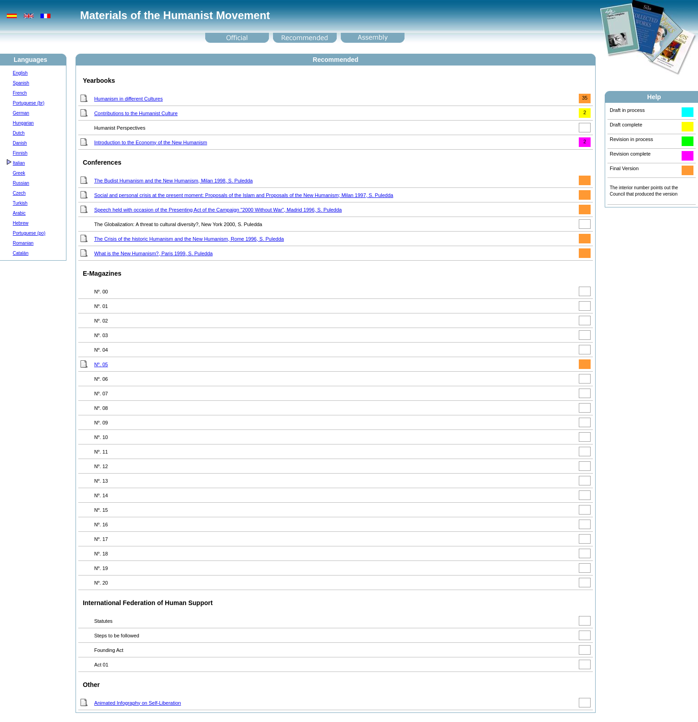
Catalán (20, 253)
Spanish (21, 83)
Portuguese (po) (29, 233)
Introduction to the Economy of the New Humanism (150, 142)
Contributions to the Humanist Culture (135, 113)
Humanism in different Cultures (128, 98)
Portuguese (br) (28, 103)
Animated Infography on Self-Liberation (137, 703)
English (20, 73)
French (20, 93)
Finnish (20, 153)
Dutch (19, 133)
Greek (19, 173)
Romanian (23, 243)
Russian (21, 183)
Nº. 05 (101, 364)
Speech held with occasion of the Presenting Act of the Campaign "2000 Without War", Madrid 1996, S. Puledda (218, 209)
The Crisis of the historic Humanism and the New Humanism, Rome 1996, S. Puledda (189, 239)
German (21, 113)
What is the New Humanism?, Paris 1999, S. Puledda (153, 253)
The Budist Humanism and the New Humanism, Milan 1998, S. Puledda (173, 180)
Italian (19, 163)
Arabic (19, 213)
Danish (20, 143)
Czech (19, 193)
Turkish (20, 203)
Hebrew (20, 223)
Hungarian (23, 123)
